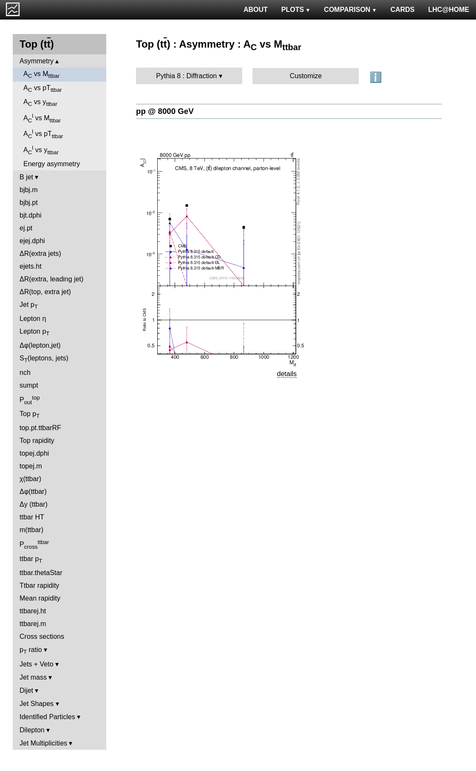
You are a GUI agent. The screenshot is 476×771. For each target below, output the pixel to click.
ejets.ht (31, 266)
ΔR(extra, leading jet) (51, 279)
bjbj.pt (29, 202)
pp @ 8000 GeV (165, 111)
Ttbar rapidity (39, 585)
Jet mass (33, 677)
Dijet (26, 690)
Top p (30, 414)
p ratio (31, 650)
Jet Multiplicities (43, 743)
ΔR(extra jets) (40, 253)
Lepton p (34, 332)
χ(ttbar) (30, 478)
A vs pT (42, 88)
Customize (306, 75)
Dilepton (32, 730)
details (287, 373)
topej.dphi (34, 453)
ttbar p (31, 559)
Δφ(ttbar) (33, 491)
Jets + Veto (37, 664)
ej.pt (26, 228)
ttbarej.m (33, 623)
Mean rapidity (40, 598)
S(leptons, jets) (44, 358)
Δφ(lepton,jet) (40, 345)
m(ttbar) (31, 529)
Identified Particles (47, 716)
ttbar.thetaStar (41, 572)
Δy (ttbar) (34, 504)
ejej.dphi (32, 240)
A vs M (41, 74)
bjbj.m (29, 189)
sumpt (29, 385)
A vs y (40, 102)
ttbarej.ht (33, 611)
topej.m (31, 466)
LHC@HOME (448, 9)
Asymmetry (37, 61)
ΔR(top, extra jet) (45, 291)
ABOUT (256, 9)
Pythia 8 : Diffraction (186, 75)
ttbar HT (32, 517)
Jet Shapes (37, 703)
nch (25, 372)
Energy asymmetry (51, 163)
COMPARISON (350, 9)
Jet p (29, 305)
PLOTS (296, 9)
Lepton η (33, 318)
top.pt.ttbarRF (40, 427)
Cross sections (42, 636)
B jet (26, 177)
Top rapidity (37, 440)
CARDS (403, 9)
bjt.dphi (31, 215)
